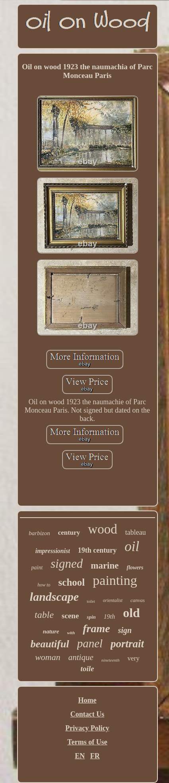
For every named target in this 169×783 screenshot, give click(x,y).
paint (37, 568)
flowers (134, 568)
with (71, 632)
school (71, 582)
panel (90, 643)
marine (104, 566)
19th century (97, 550)
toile (87, 668)
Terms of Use (87, 742)
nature (51, 631)
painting (115, 580)
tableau (135, 532)
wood (102, 529)
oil (131, 546)
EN (80, 756)
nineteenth (110, 660)
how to (43, 585)
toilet (91, 601)
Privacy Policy (87, 728)
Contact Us (87, 714)
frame (96, 628)
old (131, 613)
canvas (137, 600)
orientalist (112, 600)
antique (80, 657)
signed (67, 564)
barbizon (39, 533)
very (134, 658)
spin (91, 617)
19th (109, 616)
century (69, 532)
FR (95, 756)
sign (125, 630)
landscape (54, 596)
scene (70, 616)
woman (47, 657)
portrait (127, 644)
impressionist (52, 550)
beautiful (50, 644)
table (44, 615)
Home (87, 700)
